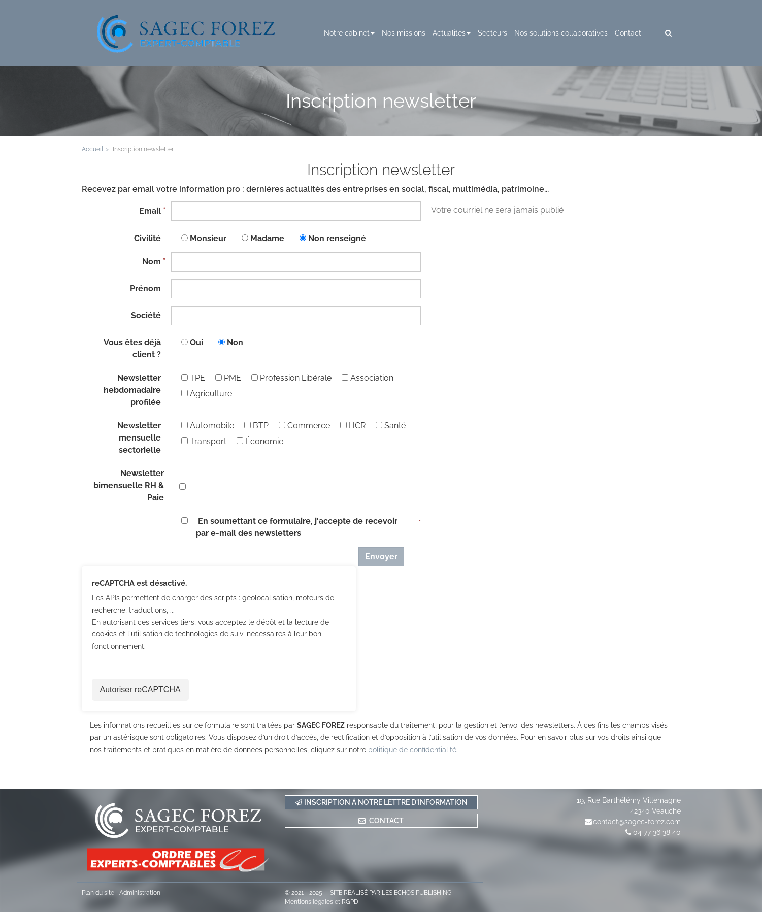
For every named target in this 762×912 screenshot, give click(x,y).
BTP (256, 425)
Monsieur (208, 238)
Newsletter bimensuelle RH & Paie (128, 485)
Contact (628, 33)
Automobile (207, 425)
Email (150, 211)
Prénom (145, 288)
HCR (353, 425)
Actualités (452, 33)
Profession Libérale (291, 378)
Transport (203, 441)
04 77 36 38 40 (657, 832)
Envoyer (381, 556)
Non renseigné (337, 238)
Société (146, 315)
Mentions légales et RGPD (321, 901)
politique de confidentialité (412, 750)
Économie (260, 441)
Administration (139, 892)
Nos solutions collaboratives (561, 33)
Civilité (147, 238)
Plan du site (98, 892)
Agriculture (206, 393)
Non (235, 342)
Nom (151, 261)
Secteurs (492, 33)
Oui (196, 342)
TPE (193, 378)
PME (228, 378)
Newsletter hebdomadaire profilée (132, 390)
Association (367, 378)
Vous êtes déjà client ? (132, 348)
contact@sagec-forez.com (637, 822)
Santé (391, 425)
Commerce (304, 425)
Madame (267, 238)
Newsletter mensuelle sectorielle (139, 438)
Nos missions (403, 33)
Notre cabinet (349, 33)
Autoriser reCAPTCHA (140, 689)
